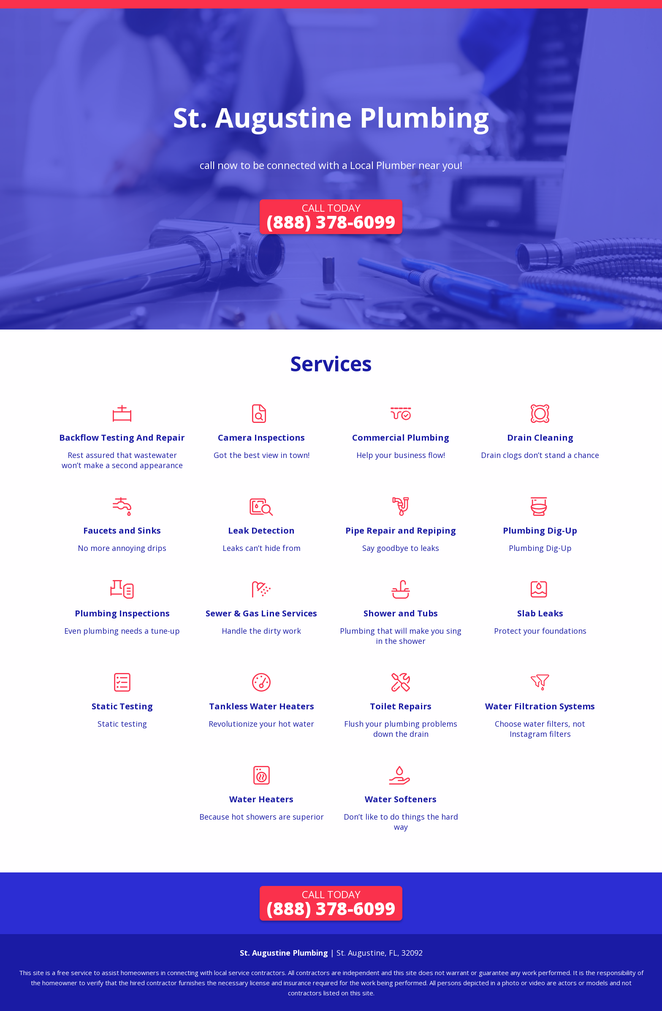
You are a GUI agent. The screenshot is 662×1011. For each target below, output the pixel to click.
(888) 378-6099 (331, 217)
